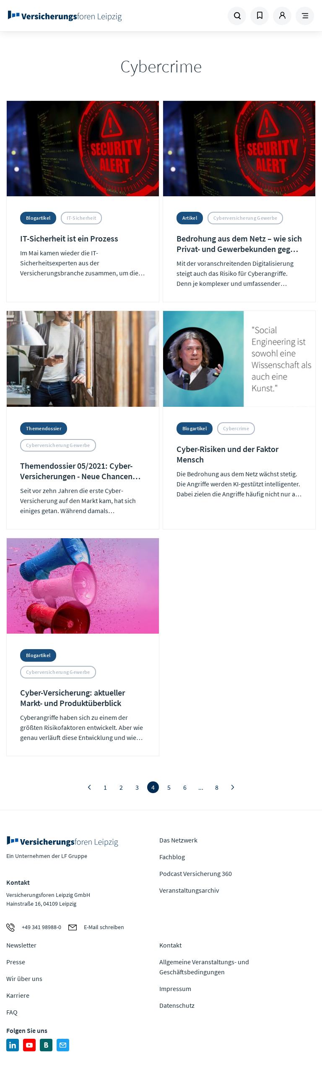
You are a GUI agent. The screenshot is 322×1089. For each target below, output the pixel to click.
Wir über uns (24, 978)
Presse (15, 962)
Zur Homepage (65, 16)
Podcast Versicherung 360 (195, 873)
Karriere (17, 995)
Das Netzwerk (178, 840)
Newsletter (21, 945)
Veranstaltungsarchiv (189, 890)
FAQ (12, 1012)
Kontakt (170, 945)
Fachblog (172, 857)
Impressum (175, 988)
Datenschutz (177, 1005)
